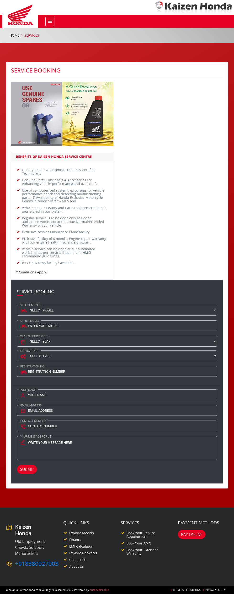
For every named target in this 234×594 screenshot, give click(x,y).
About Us (76, 566)
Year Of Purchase (33, 336)
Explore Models (81, 533)
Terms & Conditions (187, 590)
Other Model (29, 320)
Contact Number (33, 421)
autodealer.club (99, 590)
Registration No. (32, 366)
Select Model (30, 305)
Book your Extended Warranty (143, 552)
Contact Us (77, 559)
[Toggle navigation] (49, 21)
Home (15, 35)
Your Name (28, 390)
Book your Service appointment (141, 535)
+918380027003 (36, 563)
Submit (27, 469)
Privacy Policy (215, 590)
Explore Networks (83, 553)
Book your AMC (139, 543)
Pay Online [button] (191, 534)
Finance (75, 539)
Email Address (31, 405)
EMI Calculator (80, 546)
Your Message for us (35, 436)
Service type (29, 351)
